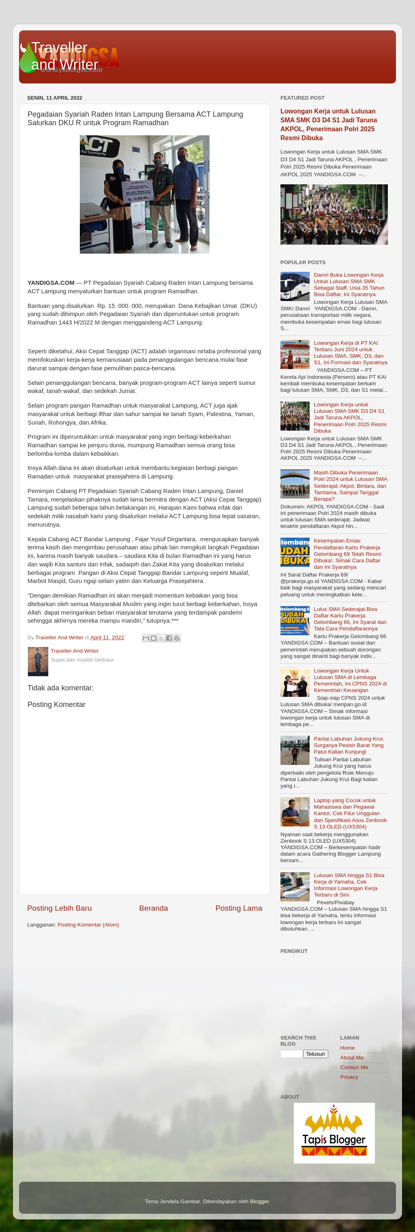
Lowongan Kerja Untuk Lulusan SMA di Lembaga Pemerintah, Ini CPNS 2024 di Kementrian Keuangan (350, 681)
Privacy (349, 1077)
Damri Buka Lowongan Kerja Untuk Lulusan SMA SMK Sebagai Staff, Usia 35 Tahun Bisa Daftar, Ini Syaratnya (349, 285)
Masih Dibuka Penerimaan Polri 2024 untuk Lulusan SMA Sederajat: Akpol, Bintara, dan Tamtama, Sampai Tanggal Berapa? (350, 486)
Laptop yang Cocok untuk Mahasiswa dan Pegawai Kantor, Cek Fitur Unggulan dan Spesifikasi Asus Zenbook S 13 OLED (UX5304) (350, 813)
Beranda (153, 908)
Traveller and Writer (64, 56)
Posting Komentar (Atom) (88, 925)
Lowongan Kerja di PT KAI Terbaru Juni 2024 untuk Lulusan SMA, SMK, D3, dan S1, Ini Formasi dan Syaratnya (350, 353)
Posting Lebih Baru (59, 908)
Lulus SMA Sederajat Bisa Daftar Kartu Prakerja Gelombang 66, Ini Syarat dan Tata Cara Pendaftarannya (350, 619)
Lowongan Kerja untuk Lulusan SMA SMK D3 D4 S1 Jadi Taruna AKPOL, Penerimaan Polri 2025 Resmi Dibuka (350, 417)
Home (347, 1048)
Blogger (259, 1201)
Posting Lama (238, 908)
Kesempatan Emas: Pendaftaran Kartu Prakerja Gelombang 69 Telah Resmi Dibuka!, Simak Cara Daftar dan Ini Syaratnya (347, 554)
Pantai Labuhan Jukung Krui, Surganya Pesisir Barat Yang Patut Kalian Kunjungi (349, 745)
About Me (352, 1058)
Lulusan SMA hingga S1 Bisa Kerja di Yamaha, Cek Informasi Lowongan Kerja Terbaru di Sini (349, 885)
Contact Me (354, 1067)
